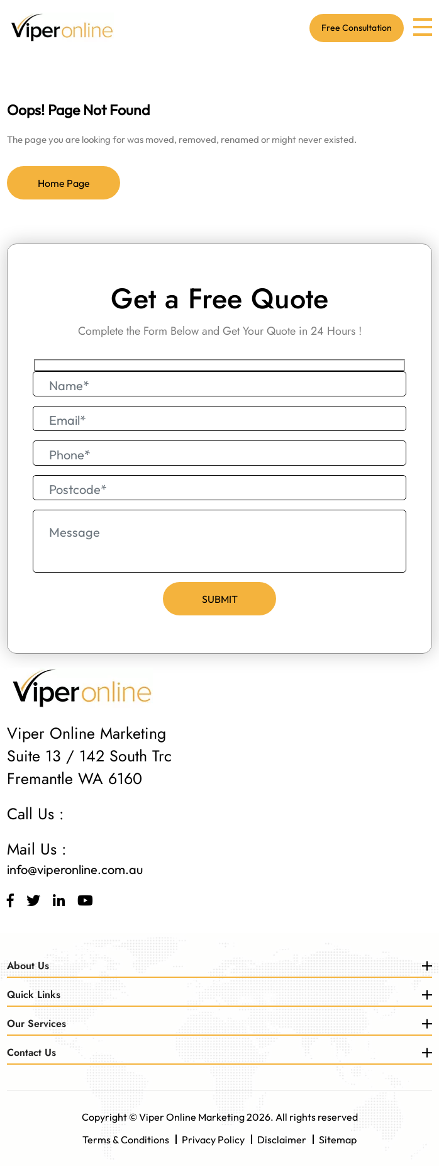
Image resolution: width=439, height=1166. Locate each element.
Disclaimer (281, 1139)
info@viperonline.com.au (75, 869)
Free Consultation (356, 27)
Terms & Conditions (125, 1139)
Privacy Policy (213, 1139)
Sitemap (338, 1139)
